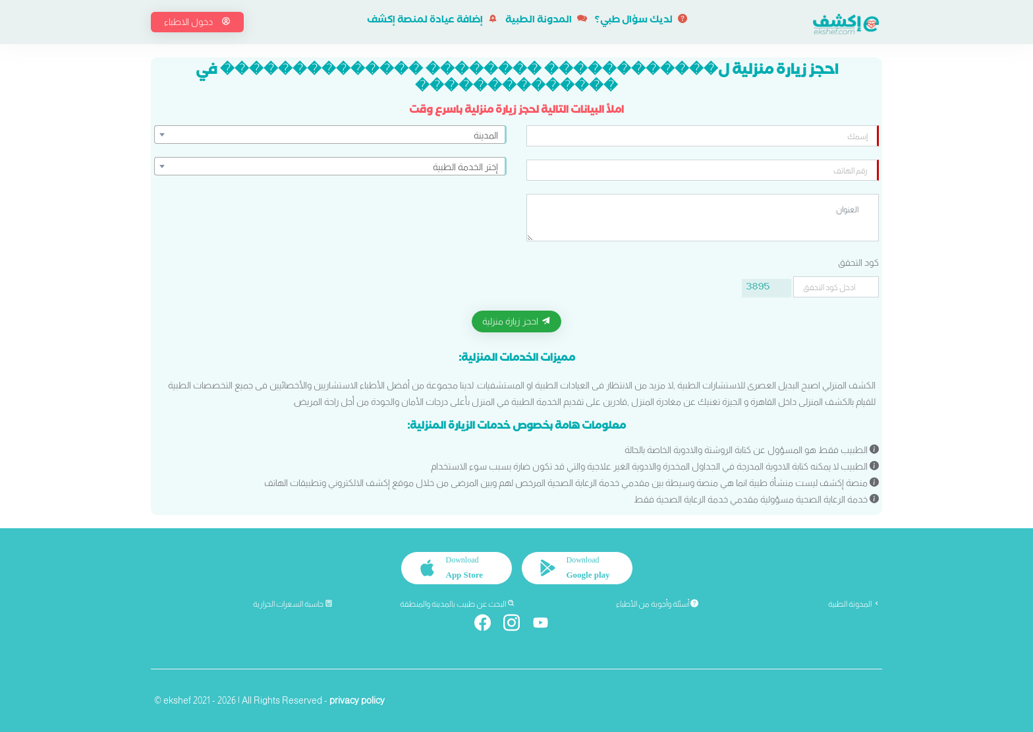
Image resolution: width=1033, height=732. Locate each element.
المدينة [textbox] (486, 135)
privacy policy (357, 700)
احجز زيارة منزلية (516, 321)
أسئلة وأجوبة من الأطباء (657, 604)
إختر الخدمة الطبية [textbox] (465, 167)
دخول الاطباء (197, 21)
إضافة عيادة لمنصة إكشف (432, 21)
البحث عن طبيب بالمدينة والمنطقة (457, 604)
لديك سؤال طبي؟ (641, 21)
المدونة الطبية (546, 21)
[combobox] (330, 134)
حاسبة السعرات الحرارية (293, 604)
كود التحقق (858, 262)
